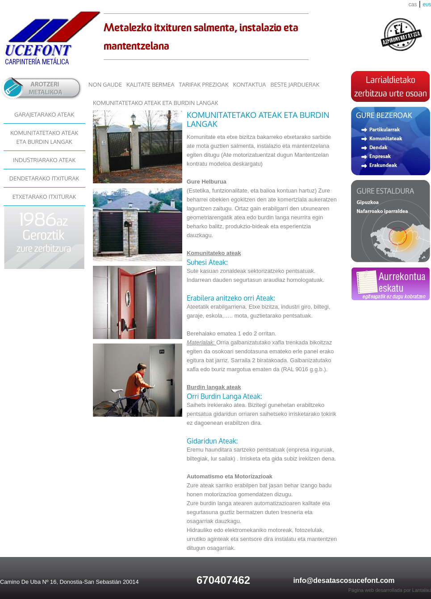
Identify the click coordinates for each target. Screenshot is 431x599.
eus (427, 4)
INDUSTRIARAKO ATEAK (44, 159)
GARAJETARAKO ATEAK (44, 114)
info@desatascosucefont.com (343, 580)
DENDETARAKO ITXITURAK (44, 178)
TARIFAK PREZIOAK (203, 84)
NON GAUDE (105, 84)
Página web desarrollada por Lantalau (389, 590)
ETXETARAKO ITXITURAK (44, 196)
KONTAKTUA (249, 84)
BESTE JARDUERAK (294, 84)
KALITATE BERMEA (150, 84)
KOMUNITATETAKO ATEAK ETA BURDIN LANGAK (44, 137)
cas (413, 4)
